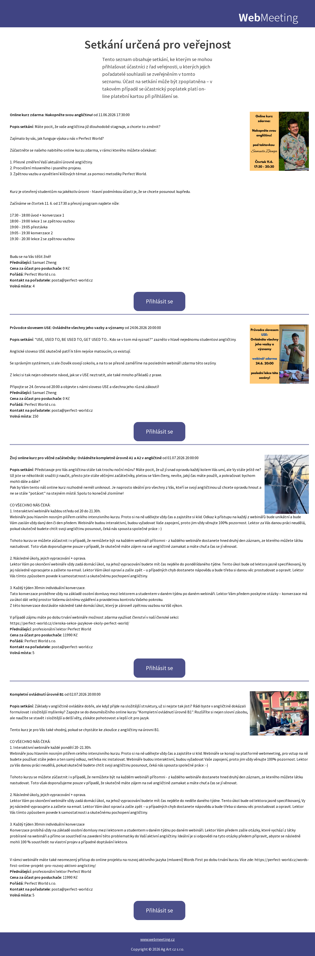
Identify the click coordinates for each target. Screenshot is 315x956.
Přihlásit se (159, 301)
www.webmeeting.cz (157, 939)
